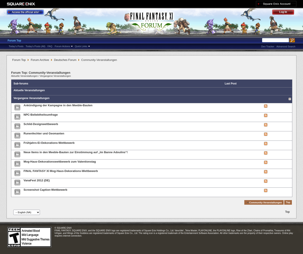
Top (288, 202)
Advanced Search (285, 46)
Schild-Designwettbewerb (41, 124)
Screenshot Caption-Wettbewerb (45, 189)
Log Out (285, 12)
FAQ (50, 46)
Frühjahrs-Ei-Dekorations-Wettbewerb (49, 142)
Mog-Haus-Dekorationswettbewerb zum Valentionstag (60, 161)
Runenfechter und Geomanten (44, 133)
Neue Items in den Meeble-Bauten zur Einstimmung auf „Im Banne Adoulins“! (76, 152)
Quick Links (81, 46)
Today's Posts (16, 46)
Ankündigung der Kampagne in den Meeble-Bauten (58, 105)
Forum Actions (62, 46)
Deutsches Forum (65, 60)
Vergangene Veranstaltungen (55, 76)
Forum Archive (40, 60)
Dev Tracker (267, 46)
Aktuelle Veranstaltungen (24, 76)
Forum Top (14, 40)
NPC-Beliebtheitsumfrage (41, 114)
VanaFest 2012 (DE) (37, 180)
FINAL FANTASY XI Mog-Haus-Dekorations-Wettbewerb (61, 171)
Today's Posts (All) (35, 46)
